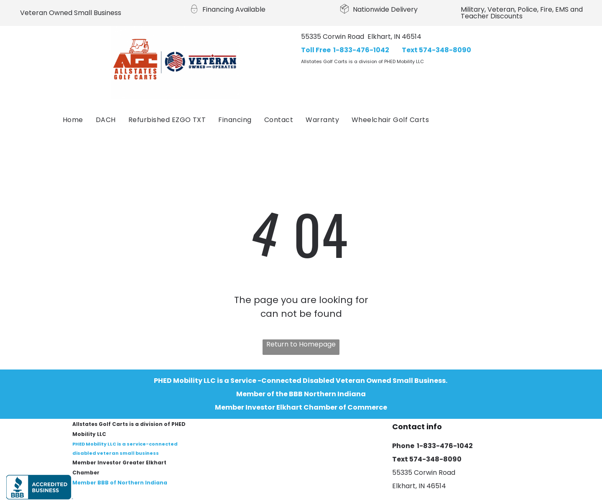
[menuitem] (72, 120)
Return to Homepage (301, 344)
